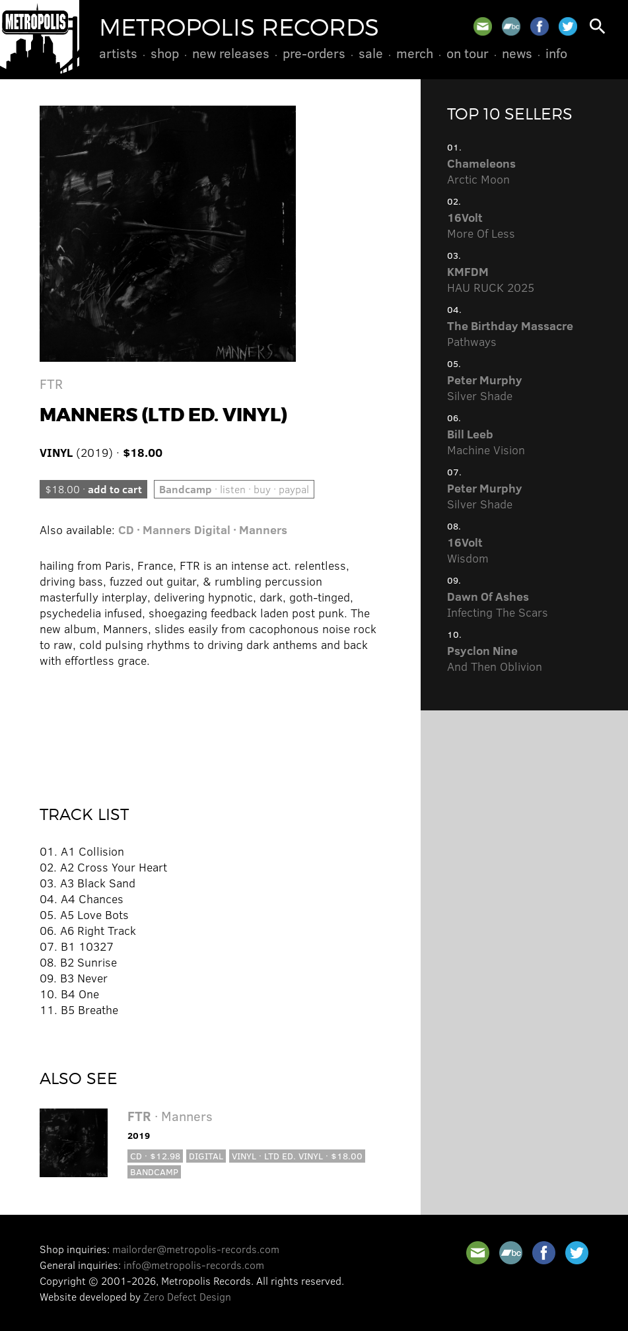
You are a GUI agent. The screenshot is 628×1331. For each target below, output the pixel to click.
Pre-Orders (314, 52)
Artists (118, 52)
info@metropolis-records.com (193, 1265)
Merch (414, 52)
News (517, 52)
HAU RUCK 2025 (490, 279)
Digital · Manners (240, 529)
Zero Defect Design (187, 1296)
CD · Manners (154, 529)
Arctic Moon (481, 171)
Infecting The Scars (497, 604)
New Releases (230, 52)
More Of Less (481, 225)
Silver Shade (484, 387)
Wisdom (468, 550)
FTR (51, 383)
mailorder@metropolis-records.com (195, 1249)
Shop (165, 52)
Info (556, 52)
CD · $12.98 (155, 1155)
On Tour (467, 52)
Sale (371, 52)
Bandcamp (154, 1171)
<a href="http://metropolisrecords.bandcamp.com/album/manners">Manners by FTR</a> (210, 727)
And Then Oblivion (494, 658)
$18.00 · (93, 489)
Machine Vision (486, 442)
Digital (206, 1155)
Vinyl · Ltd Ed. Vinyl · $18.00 (297, 1155)
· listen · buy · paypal (234, 489)
